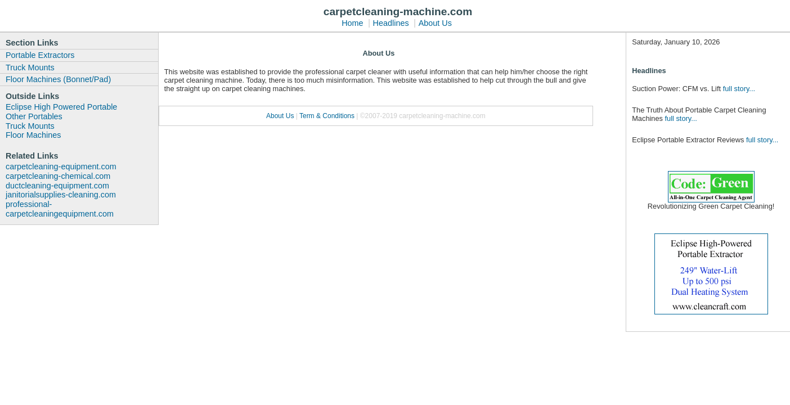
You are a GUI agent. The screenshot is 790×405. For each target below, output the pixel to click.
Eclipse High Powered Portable (61, 106)
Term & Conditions (327, 116)
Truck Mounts (30, 67)
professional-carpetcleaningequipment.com (60, 209)
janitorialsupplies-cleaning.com (61, 194)
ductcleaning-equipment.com (57, 185)
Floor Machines (33, 135)
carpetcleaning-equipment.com (61, 166)
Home (352, 23)
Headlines (391, 23)
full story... (739, 88)
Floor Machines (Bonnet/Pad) (58, 79)
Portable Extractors (40, 55)
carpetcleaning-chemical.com (58, 176)
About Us (435, 23)
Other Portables (34, 116)
